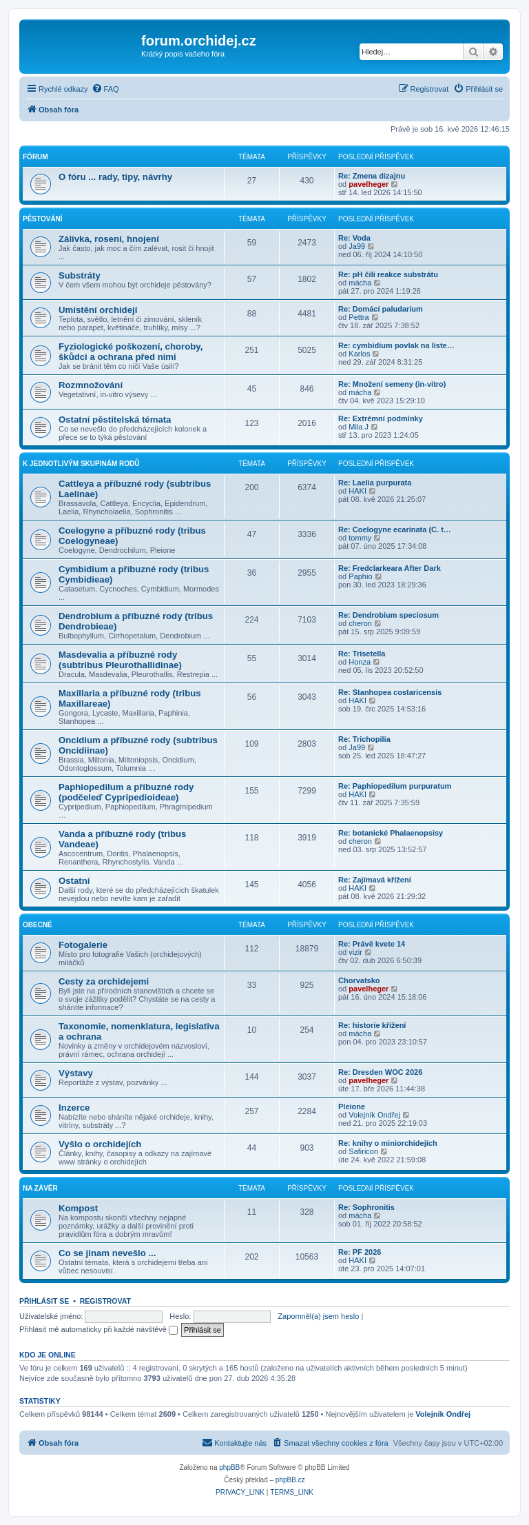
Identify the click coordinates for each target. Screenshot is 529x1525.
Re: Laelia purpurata (374, 482)
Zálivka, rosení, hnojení (109, 239)
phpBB (229, 1467)
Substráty (80, 275)
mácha (360, 283)
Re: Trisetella (361, 653)
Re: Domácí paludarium (380, 309)
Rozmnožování (91, 385)
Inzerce (74, 1107)
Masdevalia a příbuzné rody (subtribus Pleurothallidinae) (120, 659)
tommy (360, 538)
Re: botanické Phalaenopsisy (390, 833)
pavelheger (368, 184)
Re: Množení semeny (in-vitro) (392, 384)
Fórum (35, 157)
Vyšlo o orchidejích (100, 1144)
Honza (360, 662)
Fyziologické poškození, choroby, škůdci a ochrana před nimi (131, 351)
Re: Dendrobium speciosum (388, 615)
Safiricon (363, 1151)
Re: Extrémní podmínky (380, 418)
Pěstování (43, 219)
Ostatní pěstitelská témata (115, 419)
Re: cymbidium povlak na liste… (396, 345)
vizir (355, 952)
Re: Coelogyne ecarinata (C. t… (394, 529)
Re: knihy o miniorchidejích (387, 1143)
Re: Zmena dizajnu (371, 176)
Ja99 (357, 246)
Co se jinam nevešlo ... (107, 1253)
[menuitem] (105, 89)
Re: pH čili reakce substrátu (388, 274)
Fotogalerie (83, 945)
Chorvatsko (359, 980)
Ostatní (74, 881)
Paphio (360, 576)
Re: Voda (354, 238)
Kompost (78, 1208)
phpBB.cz (290, 1480)
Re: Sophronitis (366, 1207)
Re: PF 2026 (359, 1252)
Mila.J (359, 427)
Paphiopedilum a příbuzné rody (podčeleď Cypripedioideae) (126, 792)
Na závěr (40, 1188)
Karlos (359, 354)
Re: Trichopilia (364, 739)
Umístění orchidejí (98, 310)
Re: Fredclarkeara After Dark (389, 568)
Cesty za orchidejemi (104, 981)
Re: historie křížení (372, 1025)
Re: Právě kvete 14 (371, 944)
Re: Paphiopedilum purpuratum (394, 786)
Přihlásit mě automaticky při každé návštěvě (98, 1329)
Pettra (359, 317)
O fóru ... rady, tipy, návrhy (115, 177)
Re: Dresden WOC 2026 (380, 1072)
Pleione (351, 1106)
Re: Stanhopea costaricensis (390, 692)
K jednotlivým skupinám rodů (81, 463)
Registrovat (105, 1301)
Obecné (37, 925)
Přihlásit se (44, 1301)
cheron (360, 623)
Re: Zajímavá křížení (374, 880)
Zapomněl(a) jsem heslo (318, 1316)
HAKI (357, 491)
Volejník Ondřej (374, 1115)
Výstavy (76, 1073)
